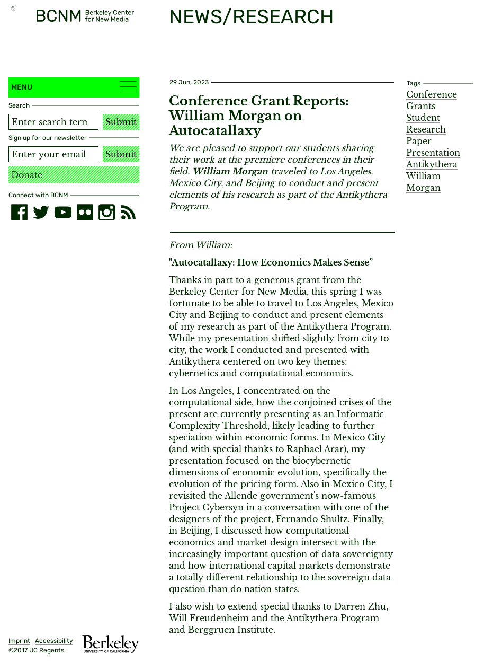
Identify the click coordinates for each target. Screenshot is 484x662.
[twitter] (41, 212)
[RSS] (128, 212)
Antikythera (432, 164)
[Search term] (53, 122)
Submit (121, 122)
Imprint (19, 641)
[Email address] (53, 154)
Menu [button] (74, 86)
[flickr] (85, 212)
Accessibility (54, 641)
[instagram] (107, 212)
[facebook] (19, 212)
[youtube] (63, 212)
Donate (26, 175)
